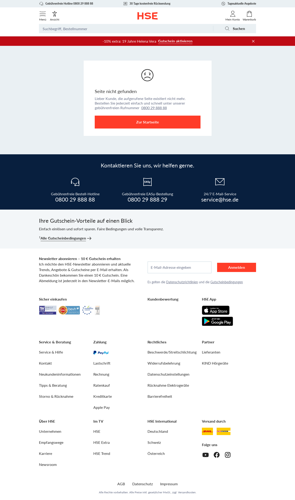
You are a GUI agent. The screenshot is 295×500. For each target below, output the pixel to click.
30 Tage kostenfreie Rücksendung (146, 3)
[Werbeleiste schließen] (253, 41)
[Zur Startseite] (147, 16)
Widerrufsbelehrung (164, 363)
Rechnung (101, 374)
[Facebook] (216, 455)
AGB (121, 484)
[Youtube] (205, 455)
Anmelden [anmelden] (236, 267)
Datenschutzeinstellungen (168, 374)
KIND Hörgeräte (215, 363)
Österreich (156, 453)
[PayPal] (101, 352)
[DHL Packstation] (224, 431)
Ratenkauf (101, 385)
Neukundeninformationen (60, 374)
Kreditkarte (102, 396)
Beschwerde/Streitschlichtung (172, 352)
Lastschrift (101, 363)
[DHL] (207, 431)
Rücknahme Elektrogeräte (168, 385)
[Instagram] (227, 455)
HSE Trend (101, 453)
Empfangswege (51, 442)
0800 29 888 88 (154, 107)
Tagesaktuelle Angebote (238, 3)
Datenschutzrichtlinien (182, 282)
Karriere (45, 453)
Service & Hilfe (51, 352)
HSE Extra (101, 442)
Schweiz (154, 442)
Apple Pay (101, 407)
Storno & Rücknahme (56, 396)
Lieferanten (211, 352)
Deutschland (158, 431)
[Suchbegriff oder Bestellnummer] (126, 28)
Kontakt (45, 363)
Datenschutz (142, 484)
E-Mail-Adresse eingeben (171, 267)
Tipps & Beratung (53, 385)
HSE (96, 431)
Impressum (169, 484)
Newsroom (48, 464)
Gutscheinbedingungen (226, 282)
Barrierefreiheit (160, 396)
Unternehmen (50, 431)
